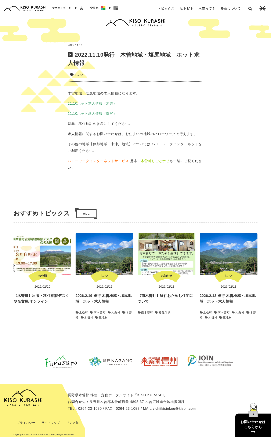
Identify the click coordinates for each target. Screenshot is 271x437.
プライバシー (26, 422)
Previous (33, 361)
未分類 (42, 275)
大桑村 (114, 312)
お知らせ (166, 275)
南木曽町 (98, 312)
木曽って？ (207, 8)
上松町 (82, 312)
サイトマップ (50, 422)
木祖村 (87, 317)
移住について (231, 8)
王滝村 (101, 317)
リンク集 (72, 422)
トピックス (166, 8)
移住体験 (163, 312)
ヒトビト (187, 8)
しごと (79, 74)
